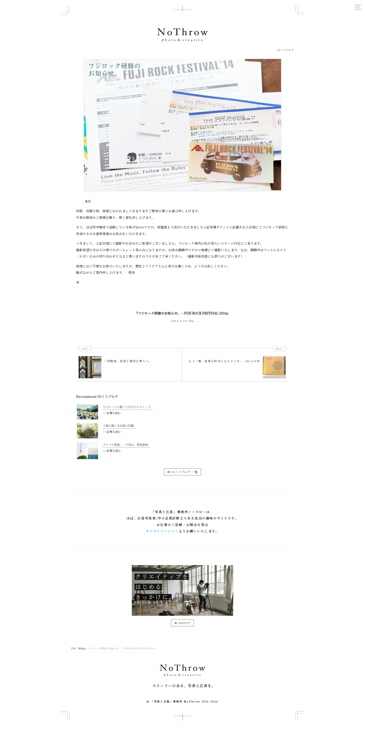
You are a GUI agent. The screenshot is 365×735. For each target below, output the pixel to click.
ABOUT (182, 632)
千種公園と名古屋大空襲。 (119, 429)
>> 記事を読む (112, 413)
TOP (73, 657)
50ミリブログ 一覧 (182, 481)
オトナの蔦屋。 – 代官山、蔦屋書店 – (126, 452)
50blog (81, 657)
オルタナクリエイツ (162, 540)
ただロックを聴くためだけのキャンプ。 (128, 407)
